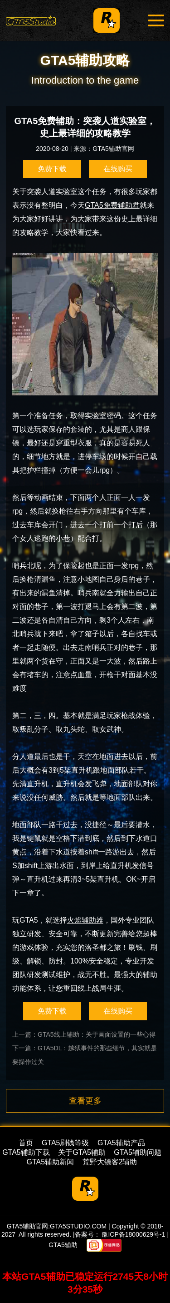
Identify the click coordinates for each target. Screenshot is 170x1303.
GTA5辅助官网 (113, 148)
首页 (26, 1143)
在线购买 (117, 169)
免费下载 (52, 169)
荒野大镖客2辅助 (110, 1162)
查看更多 (85, 1100)
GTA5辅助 (63, 1244)
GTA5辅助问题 (137, 1152)
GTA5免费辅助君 (112, 205)
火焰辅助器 (85, 920)
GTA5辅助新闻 (50, 1162)
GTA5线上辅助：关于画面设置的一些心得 (96, 1034)
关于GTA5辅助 (82, 1152)
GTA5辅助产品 (121, 1143)
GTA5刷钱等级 (65, 1143)
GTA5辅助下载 (26, 1152)
